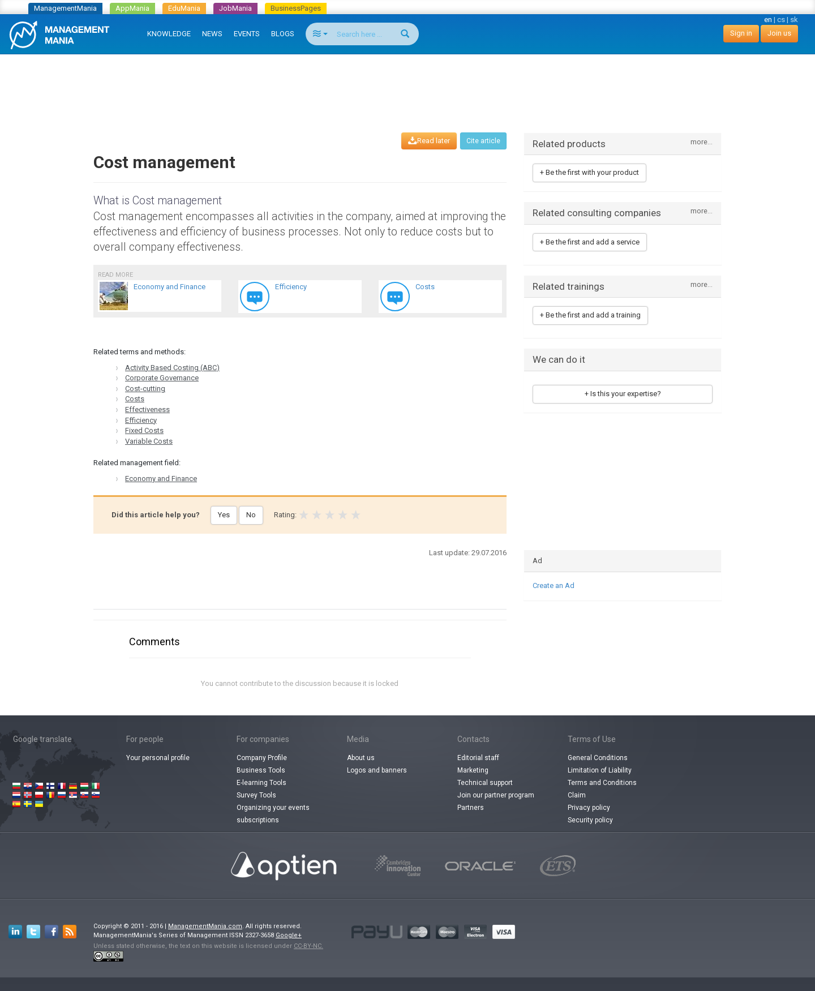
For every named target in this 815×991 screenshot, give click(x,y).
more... (701, 142)
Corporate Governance (162, 378)
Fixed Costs (144, 430)
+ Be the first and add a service (590, 242)
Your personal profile (158, 758)
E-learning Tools (261, 783)
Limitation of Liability (600, 770)
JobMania (235, 8)
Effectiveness (147, 409)
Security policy (590, 820)
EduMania (184, 8)
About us (361, 758)
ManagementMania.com (205, 926)
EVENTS (247, 33)
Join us (779, 33)
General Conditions (598, 758)
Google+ (289, 935)
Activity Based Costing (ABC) (172, 367)
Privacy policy (589, 808)
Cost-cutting (145, 388)
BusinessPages (296, 8)
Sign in (741, 33)
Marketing (472, 770)
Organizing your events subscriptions (273, 814)
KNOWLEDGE (169, 33)
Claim (577, 795)
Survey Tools (256, 795)
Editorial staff (478, 758)
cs (781, 19)
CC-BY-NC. (308, 946)
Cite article (483, 141)
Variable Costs (149, 441)
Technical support (485, 783)
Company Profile (262, 758)
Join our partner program (495, 795)
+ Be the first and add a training (590, 315)
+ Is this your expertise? (623, 393)
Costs (134, 398)
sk (794, 19)
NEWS (212, 33)
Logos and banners (377, 770)
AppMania (132, 8)
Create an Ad (553, 585)
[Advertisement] (407, 82)
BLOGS (282, 33)
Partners (470, 808)
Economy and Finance (161, 478)
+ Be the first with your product (589, 172)
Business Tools (261, 770)
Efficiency (141, 420)
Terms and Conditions (602, 783)
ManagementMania (65, 8)
